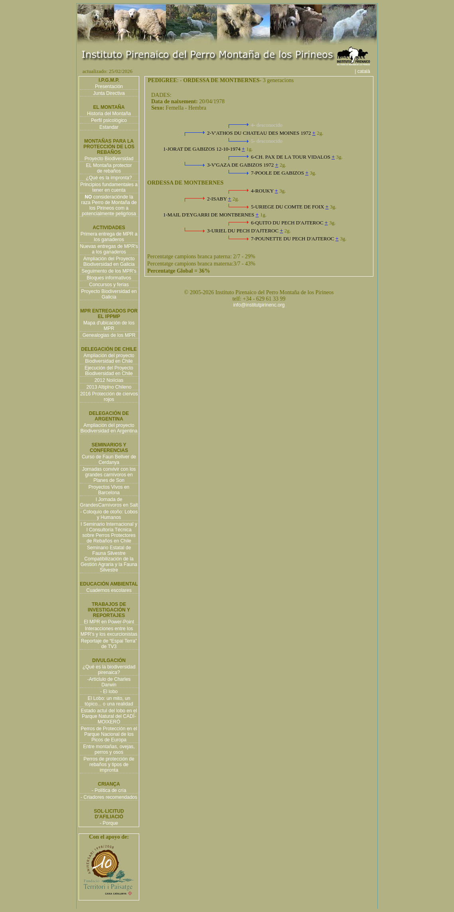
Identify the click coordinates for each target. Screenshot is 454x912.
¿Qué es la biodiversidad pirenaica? (109, 669)
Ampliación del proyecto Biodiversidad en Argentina (109, 428)
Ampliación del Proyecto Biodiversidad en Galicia (109, 261)
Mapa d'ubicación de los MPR (108, 325)
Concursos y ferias (108, 284)
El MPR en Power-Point (109, 622)
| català (365, 71)
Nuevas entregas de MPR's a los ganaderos (109, 249)
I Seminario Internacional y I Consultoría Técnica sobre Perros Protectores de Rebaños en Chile (109, 532)
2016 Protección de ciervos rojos (109, 396)
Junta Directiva (108, 93)
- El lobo (109, 691)
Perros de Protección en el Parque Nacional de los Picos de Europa (109, 734)
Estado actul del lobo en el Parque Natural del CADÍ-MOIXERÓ (109, 716)
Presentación (109, 86)
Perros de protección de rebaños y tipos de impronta (108, 764)
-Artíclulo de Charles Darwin (109, 682)
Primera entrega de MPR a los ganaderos (109, 236)
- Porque (109, 823)
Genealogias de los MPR (109, 335)
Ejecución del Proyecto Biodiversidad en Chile (109, 370)
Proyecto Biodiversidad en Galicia (108, 294)
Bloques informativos (109, 278)
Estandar (108, 127)
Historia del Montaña (109, 113)
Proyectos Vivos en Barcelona (109, 489)
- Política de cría (109, 790)
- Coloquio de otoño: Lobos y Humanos (109, 514)
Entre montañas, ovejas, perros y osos (108, 749)
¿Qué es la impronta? (109, 178)
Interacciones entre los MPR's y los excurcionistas (109, 631)
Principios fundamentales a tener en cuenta (109, 187)
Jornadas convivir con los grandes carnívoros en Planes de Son (109, 474)
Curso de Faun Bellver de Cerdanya (109, 459)
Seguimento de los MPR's (108, 271)
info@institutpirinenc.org (259, 305)
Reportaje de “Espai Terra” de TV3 (109, 643)
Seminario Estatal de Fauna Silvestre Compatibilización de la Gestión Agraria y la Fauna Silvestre (109, 559)
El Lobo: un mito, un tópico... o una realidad (109, 701)
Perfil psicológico (109, 120)
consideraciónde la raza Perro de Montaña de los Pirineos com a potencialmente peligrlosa (108, 205)
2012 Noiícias (109, 380)
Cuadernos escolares (108, 590)
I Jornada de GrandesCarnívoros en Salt (109, 502)
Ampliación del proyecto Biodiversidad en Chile (108, 358)
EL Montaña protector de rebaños (109, 168)
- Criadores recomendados (109, 797)
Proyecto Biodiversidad (109, 158)
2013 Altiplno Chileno (109, 387)
